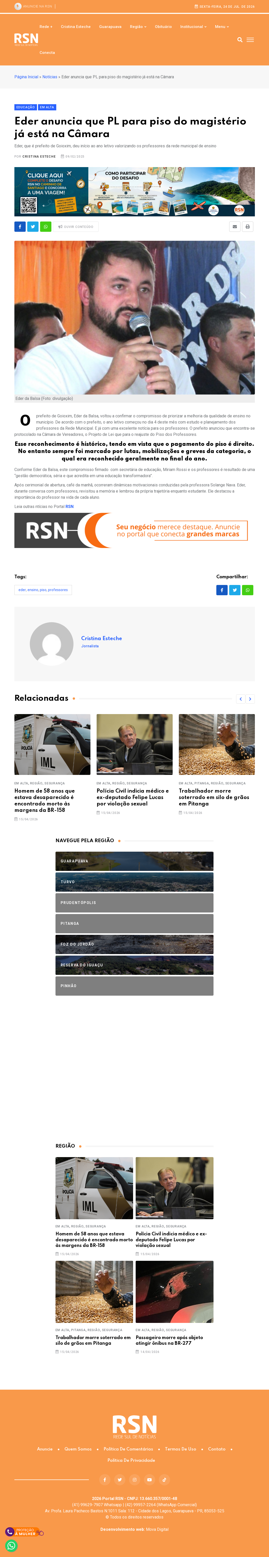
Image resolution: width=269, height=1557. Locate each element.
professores (58, 590)
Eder (22, 590)
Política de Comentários (128, 1449)
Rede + (46, 26)
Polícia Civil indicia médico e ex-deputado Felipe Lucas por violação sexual (133, 798)
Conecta (47, 52)
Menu (220, 26)
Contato (217, 1449)
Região (136, 26)
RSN (69, 506)
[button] (240, 699)
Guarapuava (110, 26)
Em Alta (21, 783)
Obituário (163, 26)
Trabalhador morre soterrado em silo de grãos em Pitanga (214, 798)
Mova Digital (134, 1529)
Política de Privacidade (131, 1460)
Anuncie (45, 1449)
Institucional (191, 26)
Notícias (49, 76)
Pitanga (201, 783)
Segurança (54, 783)
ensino (32, 590)
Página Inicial (26, 76)
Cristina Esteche (76, 26)
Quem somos (78, 1449)
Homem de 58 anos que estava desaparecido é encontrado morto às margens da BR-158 (94, 1240)
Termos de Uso (180, 1449)
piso (43, 590)
